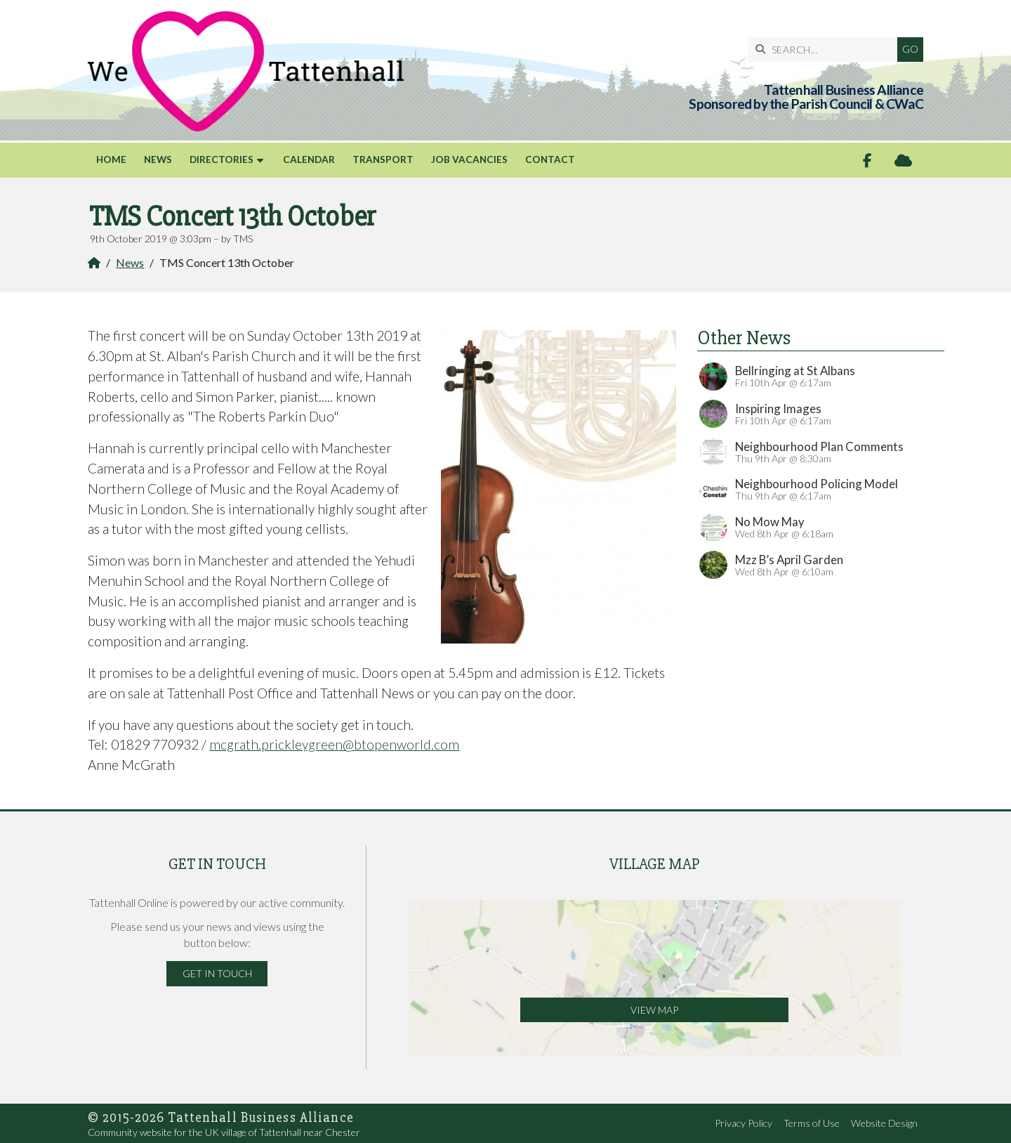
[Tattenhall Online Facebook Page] (867, 160)
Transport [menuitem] (383, 159)
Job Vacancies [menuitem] (469, 159)
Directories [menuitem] (221, 159)
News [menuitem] (158, 159)
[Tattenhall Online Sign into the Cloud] (903, 160)
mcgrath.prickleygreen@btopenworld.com (334, 744)
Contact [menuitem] (550, 159)
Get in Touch (217, 973)
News (130, 262)
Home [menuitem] (111, 159)
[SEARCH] (826, 49)
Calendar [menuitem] (309, 159)
